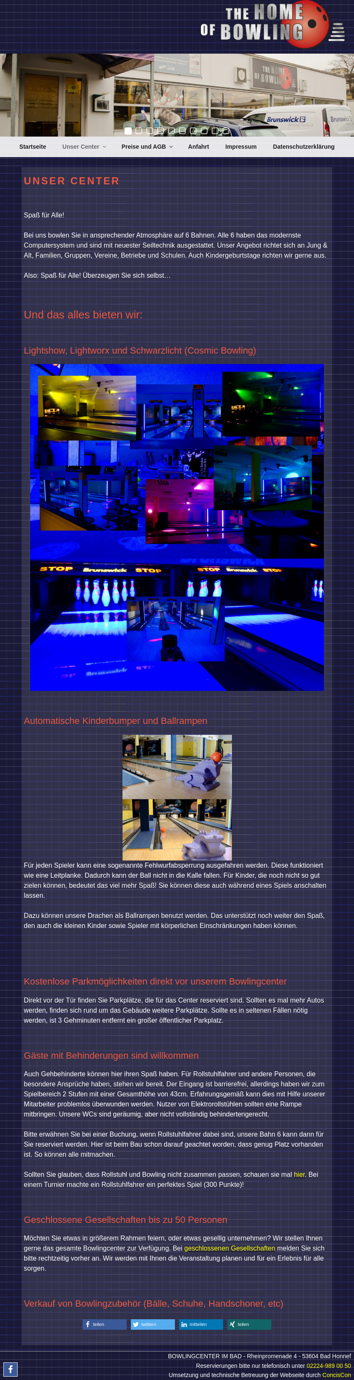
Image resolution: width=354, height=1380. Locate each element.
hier (299, 1174)
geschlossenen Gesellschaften (229, 1248)
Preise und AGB (148, 146)
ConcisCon (337, 1375)
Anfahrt (198, 146)
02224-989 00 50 (329, 1365)
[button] (105, 1324)
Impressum (241, 146)
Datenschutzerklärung (304, 146)
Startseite (32, 146)
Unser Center (84, 146)
